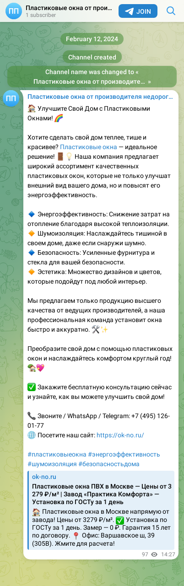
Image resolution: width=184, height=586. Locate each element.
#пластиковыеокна (57, 454)
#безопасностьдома (109, 464)
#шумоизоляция (52, 464)
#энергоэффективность (124, 454)
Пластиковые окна (88, 147)
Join (138, 11)
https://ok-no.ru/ (120, 435)
